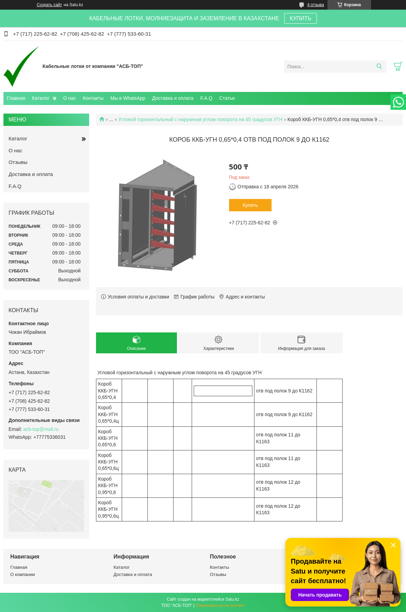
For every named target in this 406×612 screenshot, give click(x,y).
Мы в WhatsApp (127, 98)
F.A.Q (206, 98)
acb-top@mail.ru (41, 429)
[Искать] (379, 66)
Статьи (227, 98)
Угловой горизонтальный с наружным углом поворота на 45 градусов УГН (200, 119)
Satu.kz (232, 599)
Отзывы (18, 162)
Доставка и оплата (173, 98)
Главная (16, 98)
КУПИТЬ (300, 18)
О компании (22, 574)
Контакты (93, 98)
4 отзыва (315, 4)
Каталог (40, 98)
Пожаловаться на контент (219, 605)
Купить (250, 205)
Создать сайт (49, 4)
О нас (69, 98)
